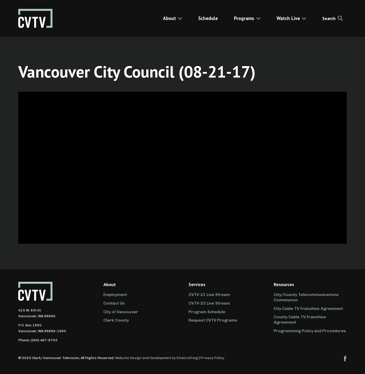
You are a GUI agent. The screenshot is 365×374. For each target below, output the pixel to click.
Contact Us (114, 303)
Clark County (116, 320)
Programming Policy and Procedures (310, 330)
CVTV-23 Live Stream (209, 303)
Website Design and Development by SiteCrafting (156, 358)
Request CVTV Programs (213, 320)
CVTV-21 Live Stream (209, 294)
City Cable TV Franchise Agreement (308, 308)
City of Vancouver (120, 311)
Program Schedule (207, 311)
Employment (115, 294)
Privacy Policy (212, 358)
